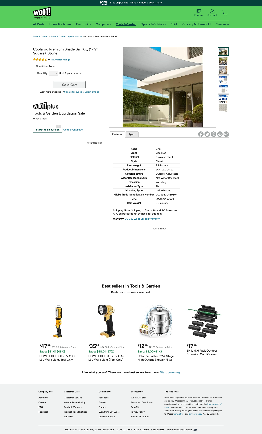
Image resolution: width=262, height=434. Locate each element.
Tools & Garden (40, 36)
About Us (43, 397)
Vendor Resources (140, 416)
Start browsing (170, 372)
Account (212, 13)
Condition (42, 66)
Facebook (104, 397)
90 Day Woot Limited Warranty (142, 218)
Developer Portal (107, 416)
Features (117, 134)
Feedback (43, 412)
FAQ (40, 407)
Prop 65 (135, 407)
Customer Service (73, 397)
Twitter (102, 402)
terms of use (179, 414)
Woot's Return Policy (74, 402)
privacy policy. (195, 414)
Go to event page (73, 129)
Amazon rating (60, 59)
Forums (198, 13)
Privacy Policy (138, 412)
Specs (132, 134)
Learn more (155, 2)
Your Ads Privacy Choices (179, 429)
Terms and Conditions (142, 402)
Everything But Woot (109, 412)
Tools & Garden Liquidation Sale (66, 36)
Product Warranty (73, 407)
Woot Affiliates (138, 397)
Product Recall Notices (75, 412)
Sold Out (69, 85)
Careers (42, 402)
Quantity (42, 73)
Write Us (68, 416)
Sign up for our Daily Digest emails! (81, 92)
